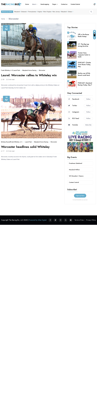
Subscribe (88, 125)
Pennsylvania (32, 12)
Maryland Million (74, 170)
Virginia (39, 12)
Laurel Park (16, 70)
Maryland (17, 12)
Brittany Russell (5, 142)
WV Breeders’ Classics (76, 176)
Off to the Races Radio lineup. (83, 35)
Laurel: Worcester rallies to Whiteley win (30, 75)
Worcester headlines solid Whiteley (26, 146)
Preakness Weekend (75, 163)
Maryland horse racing (29, 70)
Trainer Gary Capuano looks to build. (84, 55)
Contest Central (75, 4)
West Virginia (47, 12)
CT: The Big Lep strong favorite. (83, 45)
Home (27, 4)
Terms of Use (79, 220)
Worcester (14, 19)
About (34, 4)
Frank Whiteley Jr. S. (7, 70)
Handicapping (45, 4)
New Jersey (56, 12)
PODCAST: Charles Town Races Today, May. (84, 64)
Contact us (64, 4)
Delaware (24, 12)
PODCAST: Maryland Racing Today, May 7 (85, 84)
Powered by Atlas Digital (37, 220)
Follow (88, 99)
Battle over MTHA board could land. (84, 74)
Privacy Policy (91, 220)
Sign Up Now (80, 196)
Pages (54, 4)
